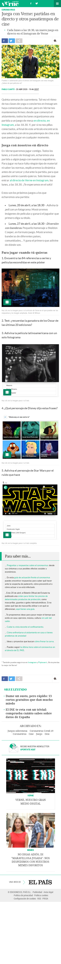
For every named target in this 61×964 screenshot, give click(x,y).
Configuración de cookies (25, 898)
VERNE (30, 795)
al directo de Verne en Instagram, (29, 180)
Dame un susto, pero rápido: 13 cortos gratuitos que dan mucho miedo (29, 699)
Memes (30, 849)
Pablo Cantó (8, 89)
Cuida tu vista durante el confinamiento (25, 627)
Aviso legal (48, 892)
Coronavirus (8, 9)
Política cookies (41, 895)
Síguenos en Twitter (36, 3)
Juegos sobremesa (17, 731)
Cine (31, 734)
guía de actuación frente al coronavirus (32, 577)
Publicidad (37, 892)
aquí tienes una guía (25, 609)
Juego (39, 734)
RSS (39, 898)
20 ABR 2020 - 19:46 (27, 89)
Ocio (47, 734)
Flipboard (42, 662)
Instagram (32, 662)
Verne (10, 3)
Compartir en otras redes (19, 40)
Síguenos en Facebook (31, 3)
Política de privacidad (23, 895)
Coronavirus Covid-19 (41, 731)
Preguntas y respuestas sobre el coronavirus (27, 565)
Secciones (57, 3)
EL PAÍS (40, 882)
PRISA (45, 898)
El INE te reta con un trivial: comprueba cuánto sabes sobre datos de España (29, 713)
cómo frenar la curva (44, 641)
